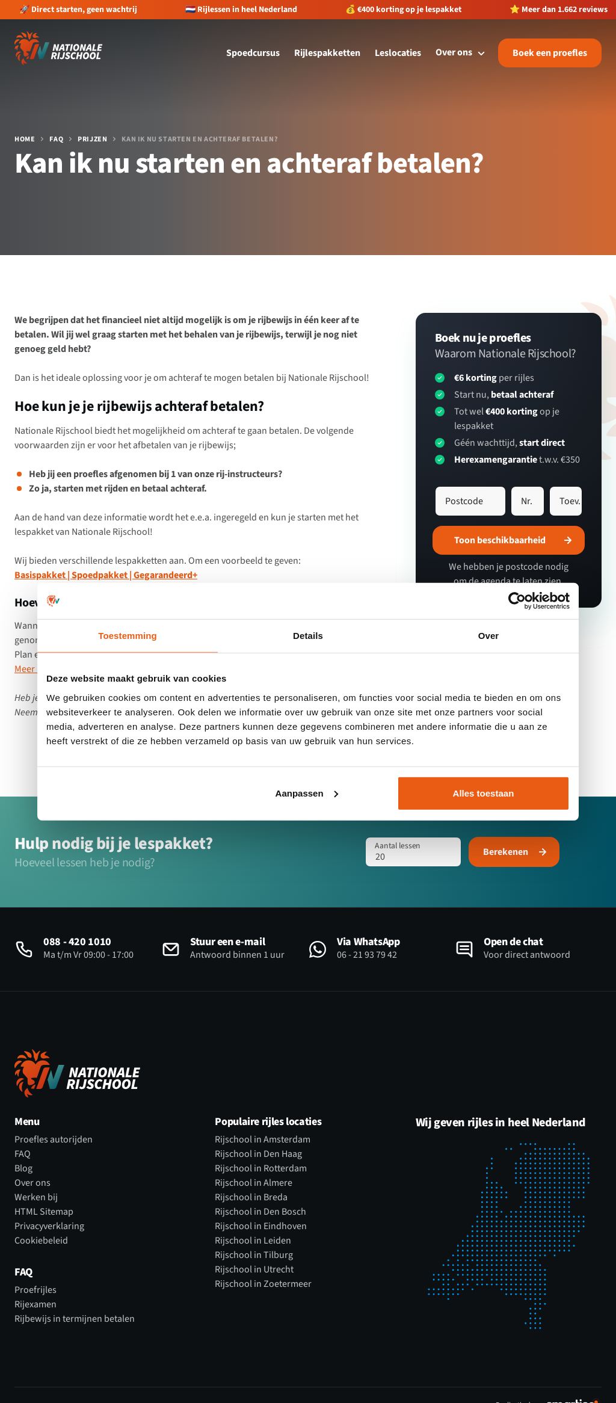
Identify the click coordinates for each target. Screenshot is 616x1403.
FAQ (56, 139)
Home (24, 139)
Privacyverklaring (49, 1226)
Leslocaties (398, 53)
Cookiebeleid (41, 1240)
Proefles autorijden (53, 1139)
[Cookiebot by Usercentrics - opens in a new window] (517, 601)
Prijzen (92, 139)
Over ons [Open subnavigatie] (462, 52)
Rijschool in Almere (253, 1182)
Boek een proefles (550, 53)
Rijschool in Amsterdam (262, 1139)
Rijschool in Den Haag (258, 1154)
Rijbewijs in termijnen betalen (74, 1318)
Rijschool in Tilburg (254, 1255)
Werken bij (36, 1197)
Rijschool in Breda (251, 1197)
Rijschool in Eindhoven (261, 1226)
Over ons (32, 1182)
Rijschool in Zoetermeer (263, 1283)
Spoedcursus (253, 53)
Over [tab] (488, 636)
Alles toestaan (483, 793)
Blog (23, 1168)
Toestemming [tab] (127, 636)
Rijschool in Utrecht (254, 1269)
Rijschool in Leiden (253, 1240)
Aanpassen (307, 793)
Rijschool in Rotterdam (261, 1168)
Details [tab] (308, 636)
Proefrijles (35, 1290)
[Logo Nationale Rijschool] (58, 48)
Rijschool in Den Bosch (260, 1211)
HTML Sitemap (43, 1211)
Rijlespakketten (327, 53)
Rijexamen (35, 1304)
